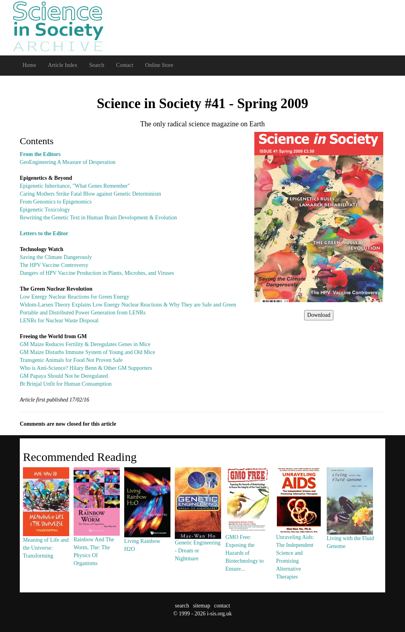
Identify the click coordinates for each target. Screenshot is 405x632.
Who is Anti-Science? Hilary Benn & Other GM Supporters (86, 368)
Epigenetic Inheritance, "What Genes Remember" (75, 186)
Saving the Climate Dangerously (56, 257)
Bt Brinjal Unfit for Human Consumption (66, 384)
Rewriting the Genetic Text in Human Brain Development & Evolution (98, 218)
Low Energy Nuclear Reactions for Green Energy (74, 297)
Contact (125, 65)
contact (222, 606)
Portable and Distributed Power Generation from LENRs (83, 313)
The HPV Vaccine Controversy (54, 265)
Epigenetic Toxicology (45, 210)
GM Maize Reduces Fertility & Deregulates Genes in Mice (85, 344)
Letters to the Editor (44, 233)
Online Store (159, 65)
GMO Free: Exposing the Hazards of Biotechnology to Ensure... (248, 534)
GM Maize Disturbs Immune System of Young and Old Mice (87, 352)
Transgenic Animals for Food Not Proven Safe (71, 360)
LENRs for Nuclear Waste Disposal (59, 321)
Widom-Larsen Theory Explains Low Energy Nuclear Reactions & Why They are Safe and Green (128, 305)
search (182, 606)
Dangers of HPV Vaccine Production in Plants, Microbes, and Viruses (97, 273)
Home (29, 65)
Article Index (62, 65)
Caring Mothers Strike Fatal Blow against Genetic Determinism (90, 194)
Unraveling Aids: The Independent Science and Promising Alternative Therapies (299, 538)
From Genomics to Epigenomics (56, 202)
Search (96, 65)
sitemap (201, 606)
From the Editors (40, 154)
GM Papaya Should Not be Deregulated (64, 376)
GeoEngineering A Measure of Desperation (67, 162)
